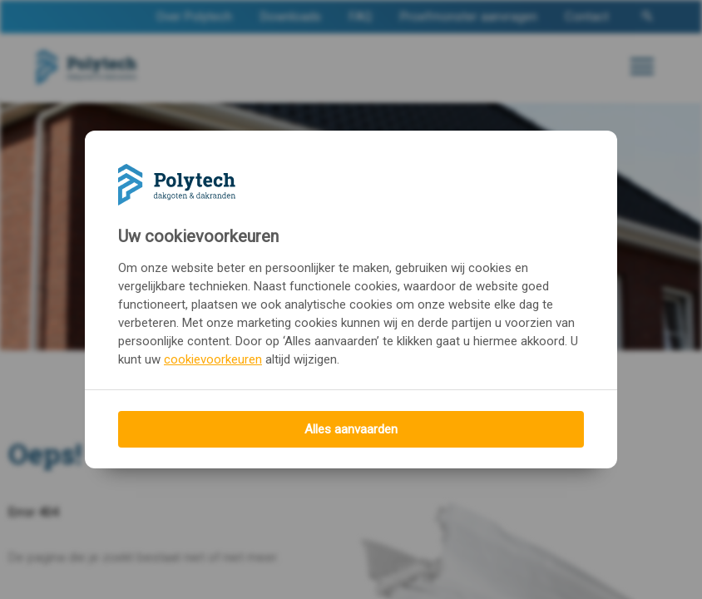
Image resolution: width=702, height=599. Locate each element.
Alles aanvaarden (351, 429)
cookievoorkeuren (213, 359)
